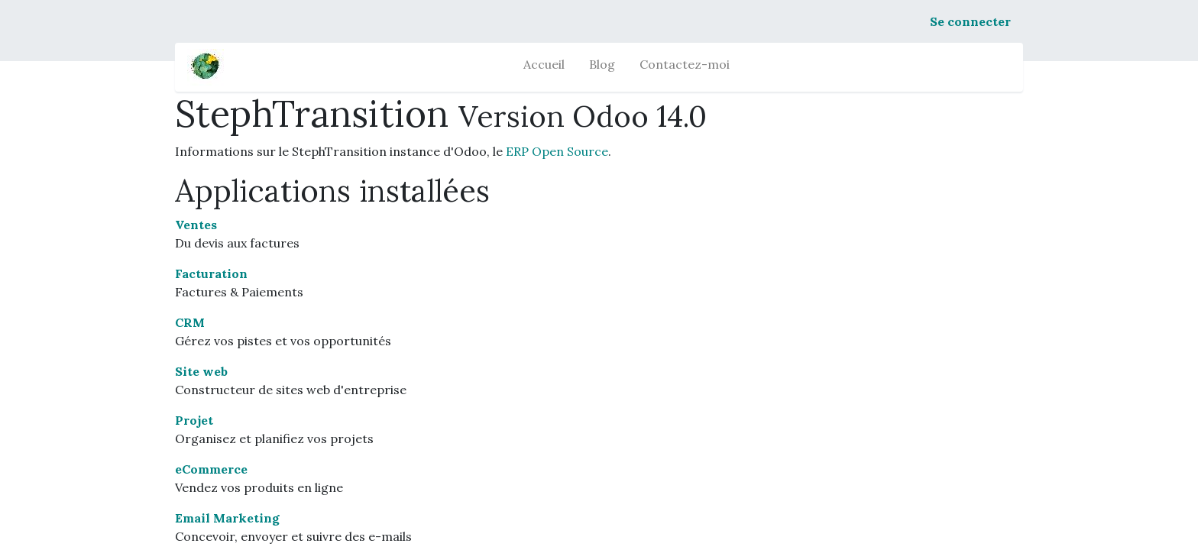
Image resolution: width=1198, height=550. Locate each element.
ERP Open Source (557, 151)
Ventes (196, 224)
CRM (190, 322)
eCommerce (211, 469)
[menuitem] (544, 67)
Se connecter (970, 21)
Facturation (211, 273)
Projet (194, 420)
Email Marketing (227, 518)
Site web (201, 371)
